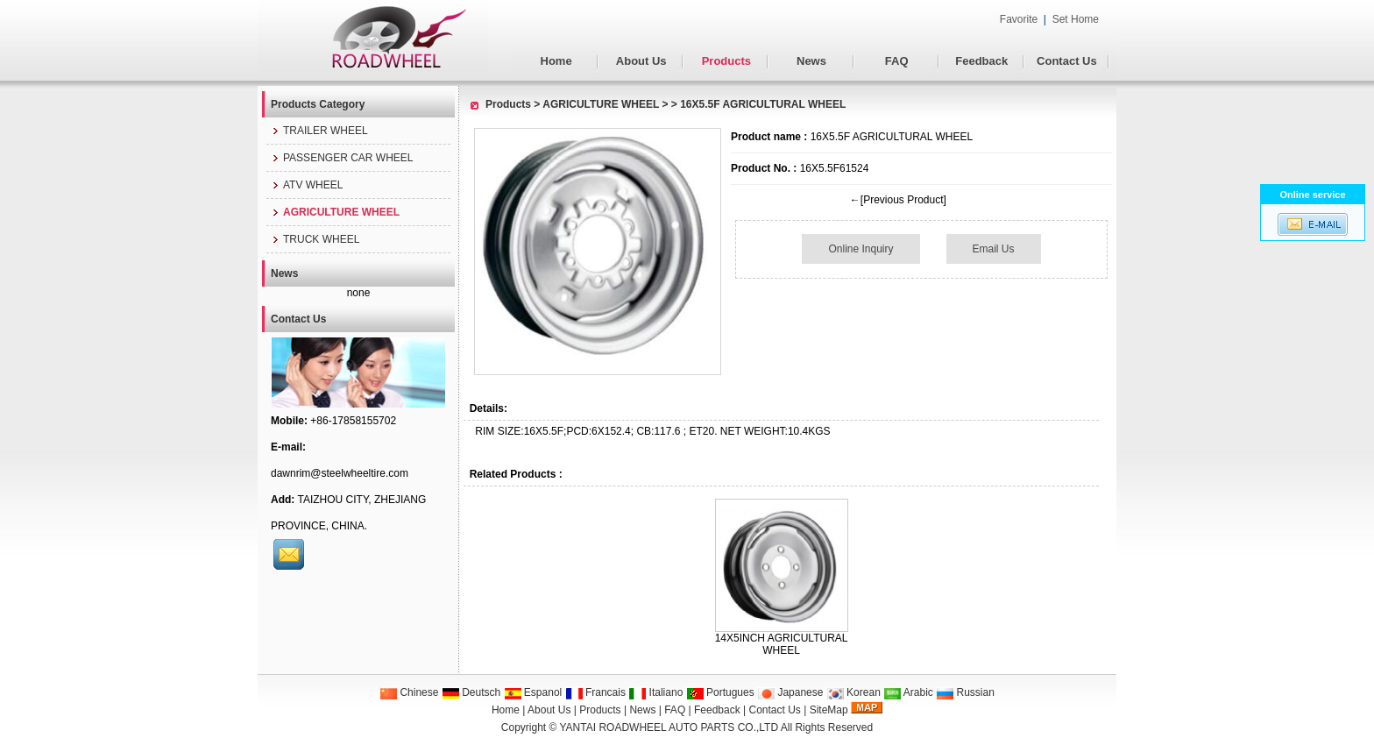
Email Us (994, 249)
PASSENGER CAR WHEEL (342, 158)
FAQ (897, 60)
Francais (595, 692)
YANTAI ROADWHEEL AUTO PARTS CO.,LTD (669, 727)
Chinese (408, 692)
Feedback (981, 60)
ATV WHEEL (307, 185)
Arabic (908, 692)
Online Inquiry (860, 249)
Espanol (533, 692)
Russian (965, 692)
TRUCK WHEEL (315, 239)
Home (556, 60)
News (811, 60)
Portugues (720, 692)
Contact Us (1067, 60)
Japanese (790, 692)
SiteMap (829, 710)
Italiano (655, 692)
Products (726, 60)
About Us (641, 60)
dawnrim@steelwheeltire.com (339, 473)
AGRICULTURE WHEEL (600, 104)
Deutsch (471, 692)
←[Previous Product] (898, 200)
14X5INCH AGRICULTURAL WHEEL (781, 644)
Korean (853, 692)
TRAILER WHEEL (319, 130)
